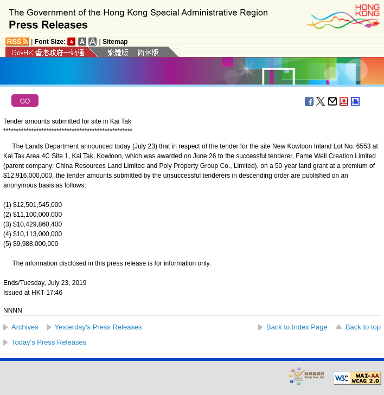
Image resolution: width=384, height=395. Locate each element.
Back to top (363, 327)
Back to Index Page (297, 327)
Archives (25, 327)
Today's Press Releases (48, 342)
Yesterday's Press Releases (98, 327)
